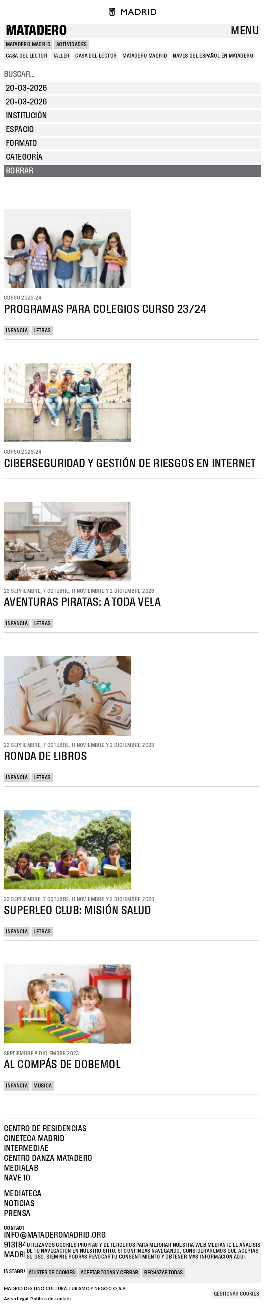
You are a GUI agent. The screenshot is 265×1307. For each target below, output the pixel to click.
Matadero (36, 31)
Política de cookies (51, 1298)
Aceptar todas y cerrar (109, 1272)
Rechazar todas (163, 1272)
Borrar (19, 171)
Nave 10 (17, 1178)
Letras (41, 330)
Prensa (17, 1214)
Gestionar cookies (236, 1294)
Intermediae (26, 1148)
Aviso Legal (16, 1298)
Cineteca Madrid (34, 1139)
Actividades (71, 44)
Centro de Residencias (45, 1129)
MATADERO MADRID (28, 44)
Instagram (17, 1271)
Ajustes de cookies (52, 1272)
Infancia (17, 330)
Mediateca (23, 1194)
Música (42, 1086)
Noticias (19, 1204)
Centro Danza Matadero (48, 1158)
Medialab (21, 1168)
